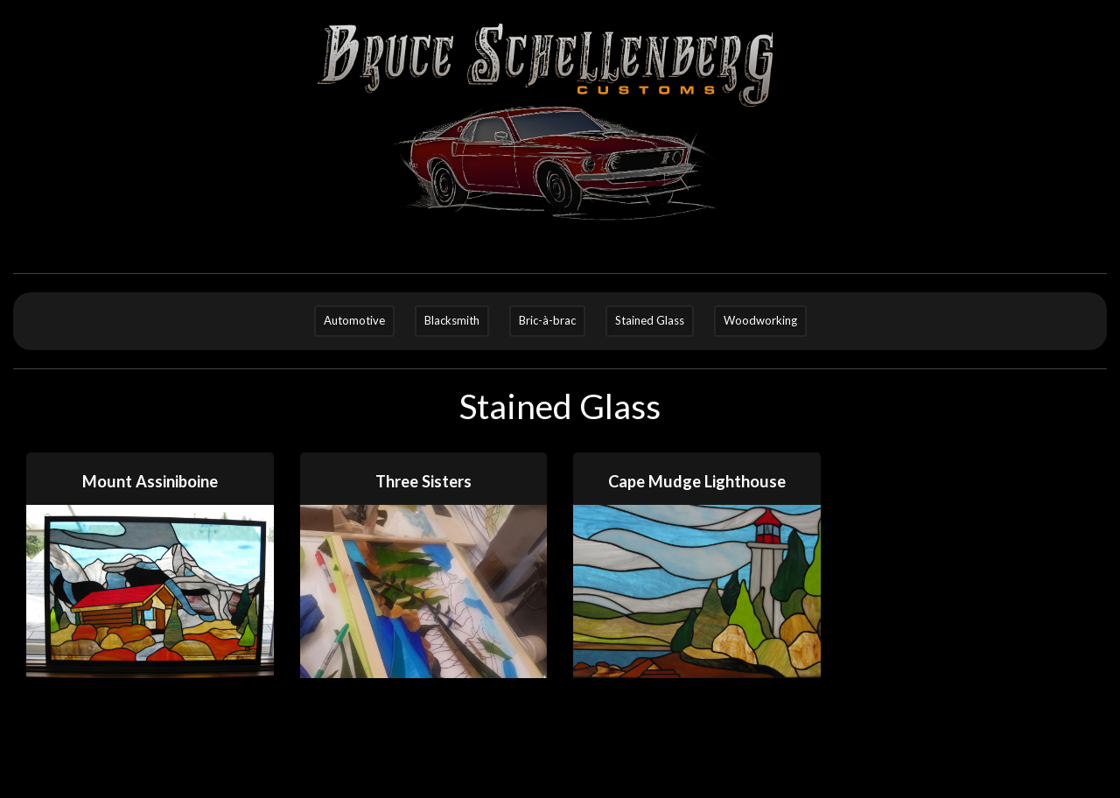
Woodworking (760, 320)
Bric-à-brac (547, 320)
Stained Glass (649, 320)
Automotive (354, 320)
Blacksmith (452, 320)
